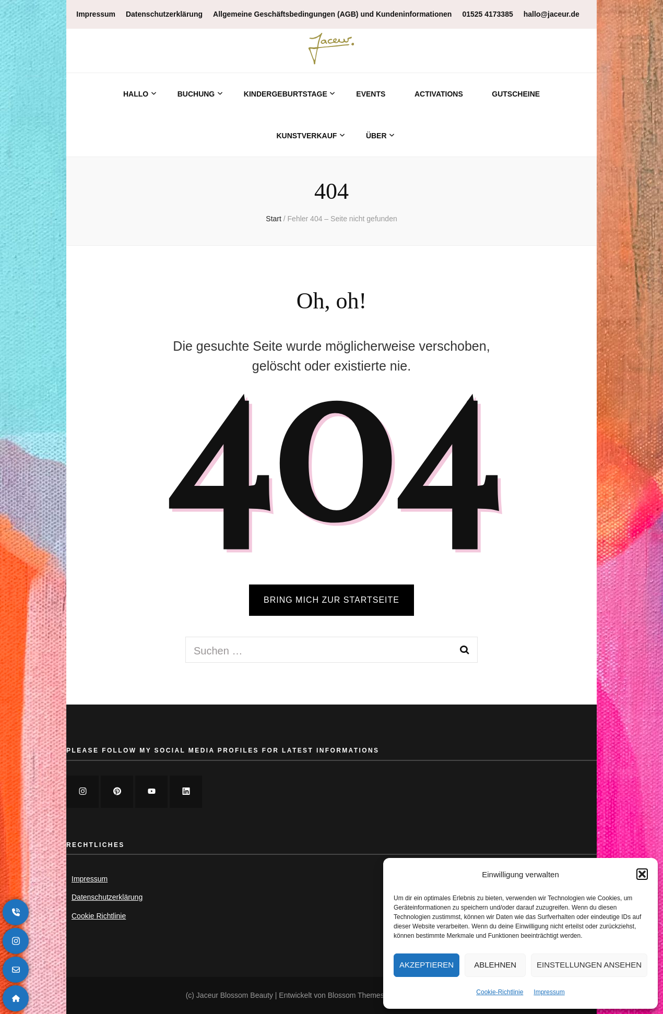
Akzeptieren (426, 964)
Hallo (135, 94)
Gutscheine (516, 94)
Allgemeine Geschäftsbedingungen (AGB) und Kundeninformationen (332, 14)
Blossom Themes (356, 995)
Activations (439, 94)
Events (370, 94)
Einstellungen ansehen (589, 964)
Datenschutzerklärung (164, 14)
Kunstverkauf (306, 136)
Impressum (549, 992)
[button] (642, 874)
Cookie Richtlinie (99, 916)
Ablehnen (495, 964)
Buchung (196, 94)
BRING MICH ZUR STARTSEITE (331, 599)
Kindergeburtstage (285, 94)
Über (376, 136)
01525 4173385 (487, 14)
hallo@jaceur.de (551, 14)
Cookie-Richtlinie (499, 992)
